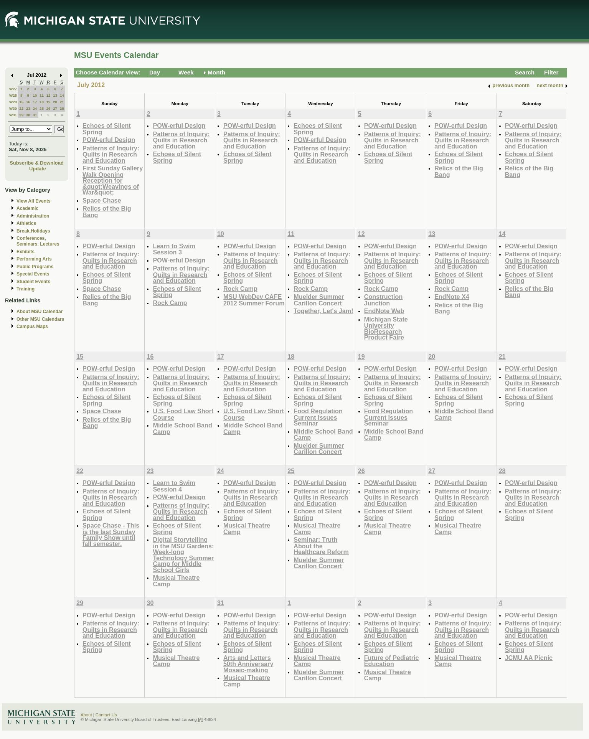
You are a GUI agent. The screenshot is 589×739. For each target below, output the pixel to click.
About (86, 715)
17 (35, 102)
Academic (27, 208)
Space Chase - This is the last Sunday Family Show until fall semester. (110, 534)
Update (37, 169)
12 (48, 95)
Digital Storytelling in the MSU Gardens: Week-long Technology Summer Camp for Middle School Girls (183, 554)
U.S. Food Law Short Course (183, 414)
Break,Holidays (33, 231)
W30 (13, 108)
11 (42, 95)
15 (21, 102)
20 (55, 102)
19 (48, 102)
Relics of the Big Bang (106, 211)
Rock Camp (170, 302)
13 (55, 95)
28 (62, 108)
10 (35, 95)
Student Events (33, 281)
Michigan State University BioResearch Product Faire (386, 328)
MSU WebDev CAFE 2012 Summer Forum (254, 300)
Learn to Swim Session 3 (174, 249)
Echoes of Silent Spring (106, 128)
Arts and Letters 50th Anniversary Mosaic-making (248, 663)
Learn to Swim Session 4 (174, 486)
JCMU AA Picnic (529, 657)
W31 (13, 115)
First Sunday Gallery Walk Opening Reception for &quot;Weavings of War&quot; (112, 180)
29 (21, 115)
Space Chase (101, 200)
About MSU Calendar (39, 311)
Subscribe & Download (37, 163)
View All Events (33, 201)
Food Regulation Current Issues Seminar (318, 417)
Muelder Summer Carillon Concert (319, 300)
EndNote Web (384, 310)
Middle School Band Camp (182, 428)
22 (21, 108)
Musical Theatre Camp (176, 580)
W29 (13, 102)
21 (62, 102)
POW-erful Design (108, 139)
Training (25, 289)
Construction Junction (383, 300)
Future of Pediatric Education (391, 661)
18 (42, 102)
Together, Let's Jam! (323, 310)
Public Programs (34, 266)
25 (42, 108)
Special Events (32, 274)
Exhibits (25, 251)
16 (28, 102)
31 (35, 115)
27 (55, 108)
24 (35, 108)
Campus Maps (32, 326)
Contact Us (106, 715)
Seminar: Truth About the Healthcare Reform (321, 545)
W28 (13, 95)
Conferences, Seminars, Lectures (37, 241)
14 (62, 95)
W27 (13, 89)
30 (28, 115)
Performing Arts (34, 259)
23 (28, 108)
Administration (32, 216)
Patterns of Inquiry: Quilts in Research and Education (110, 154)
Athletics (26, 223)
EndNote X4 (451, 296)
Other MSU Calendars (40, 319)
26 (48, 108)
